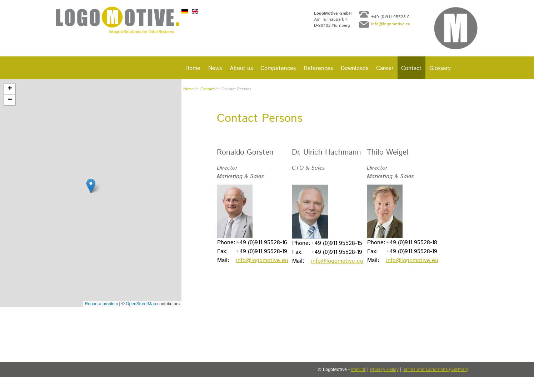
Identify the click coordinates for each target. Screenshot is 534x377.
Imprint (358, 369)
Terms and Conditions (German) (435, 369)
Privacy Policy (384, 369)
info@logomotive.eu (391, 26)
